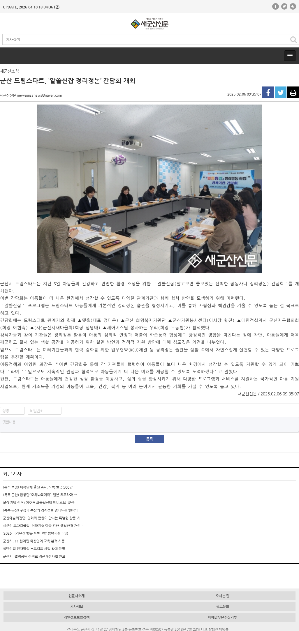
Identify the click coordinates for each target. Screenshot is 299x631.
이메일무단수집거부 (222, 617)
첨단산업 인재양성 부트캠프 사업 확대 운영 (34, 549)
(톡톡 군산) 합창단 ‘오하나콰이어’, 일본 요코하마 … (40, 495)
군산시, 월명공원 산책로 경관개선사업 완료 (34, 556)
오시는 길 (222, 596)
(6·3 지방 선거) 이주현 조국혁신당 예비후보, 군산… (40, 503)
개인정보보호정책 (76, 617)
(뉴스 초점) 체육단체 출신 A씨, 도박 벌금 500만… (39, 487)
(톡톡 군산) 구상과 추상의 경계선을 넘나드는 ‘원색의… (42, 510)
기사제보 (76, 607)
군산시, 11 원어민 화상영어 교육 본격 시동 (34, 541)
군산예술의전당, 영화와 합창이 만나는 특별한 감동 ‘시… (43, 518)
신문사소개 (76, 596)
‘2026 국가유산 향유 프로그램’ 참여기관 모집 (35, 533)
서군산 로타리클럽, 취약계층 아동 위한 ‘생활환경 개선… (43, 526)
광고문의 (222, 607)
